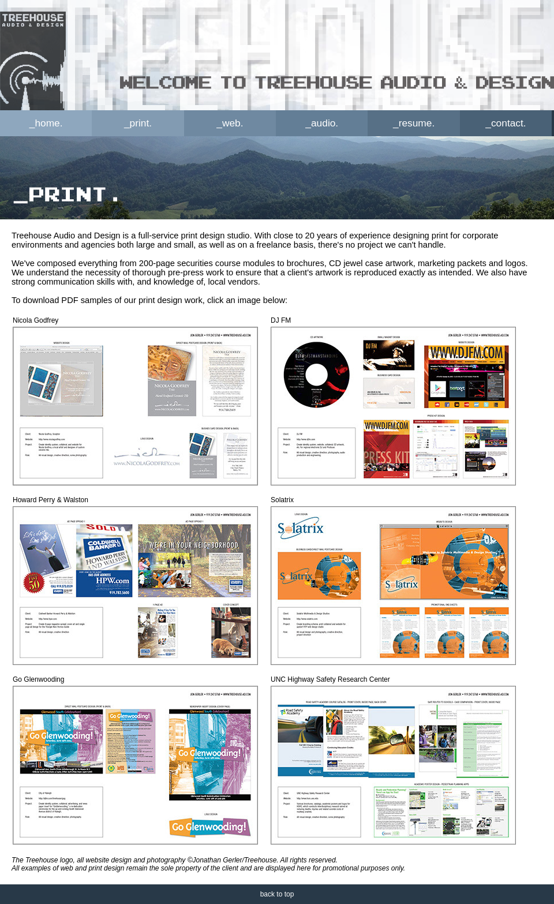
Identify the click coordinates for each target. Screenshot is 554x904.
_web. (229, 123)
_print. (138, 123)
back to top (277, 894)
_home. (46, 123)
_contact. (505, 123)
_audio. (321, 123)
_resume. (414, 123)
